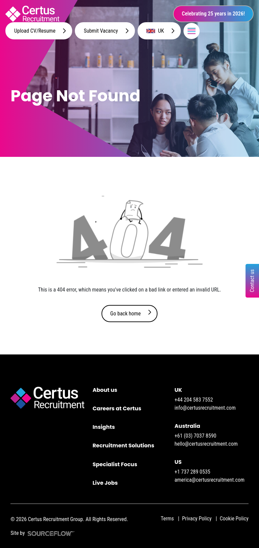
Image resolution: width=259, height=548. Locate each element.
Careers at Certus (116, 408)
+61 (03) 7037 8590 (196, 436)
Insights (103, 427)
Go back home (125, 313)
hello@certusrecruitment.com (206, 444)
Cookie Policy (234, 518)
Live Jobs (105, 483)
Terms (167, 518)
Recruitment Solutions (123, 445)
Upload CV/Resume (34, 31)
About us (104, 390)
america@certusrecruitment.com (209, 480)
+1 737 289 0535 (192, 472)
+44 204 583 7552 (194, 400)
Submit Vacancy (101, 31)
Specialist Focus (114, 464)
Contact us (252, 280)
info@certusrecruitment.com (205, 408)
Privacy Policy (197, 518)
